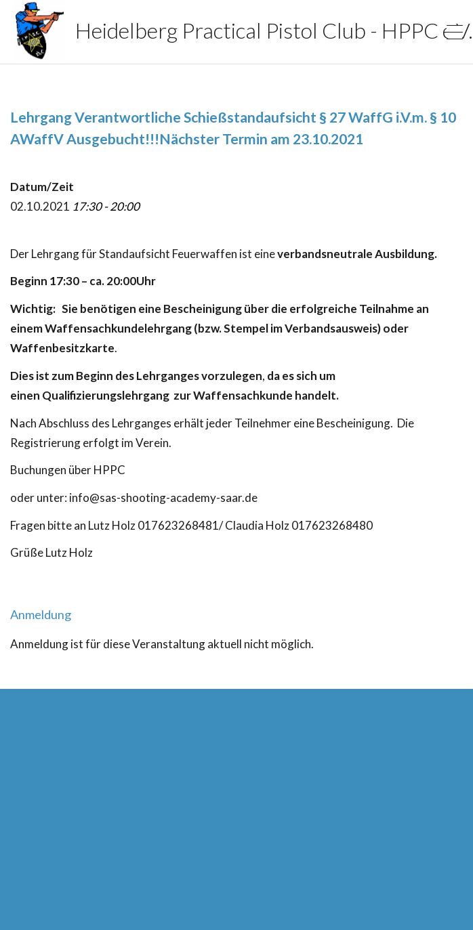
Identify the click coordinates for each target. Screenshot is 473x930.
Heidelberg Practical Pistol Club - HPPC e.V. (200, 30)
